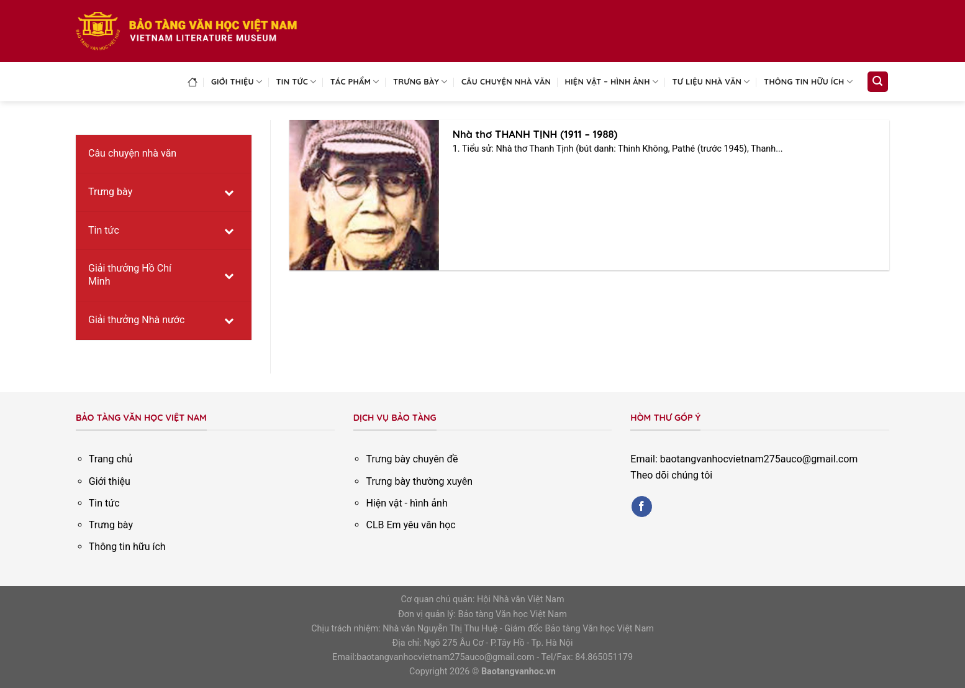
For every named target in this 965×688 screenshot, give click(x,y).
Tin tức (296, 82)
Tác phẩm (354, 82)
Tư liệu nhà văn (711, 82)
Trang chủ (111, 459)
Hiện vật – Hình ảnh (612, 82)
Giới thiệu (236, 82)
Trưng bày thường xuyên (419, 481)
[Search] (878, 81)
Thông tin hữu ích (808, 82)
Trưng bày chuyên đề (412, 459)
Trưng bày (420, 82)
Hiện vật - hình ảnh (406, 503)
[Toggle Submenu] (229, 192)
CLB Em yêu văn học (410, 525)
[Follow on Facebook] (642, 506)
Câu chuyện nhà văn (506, 81)
